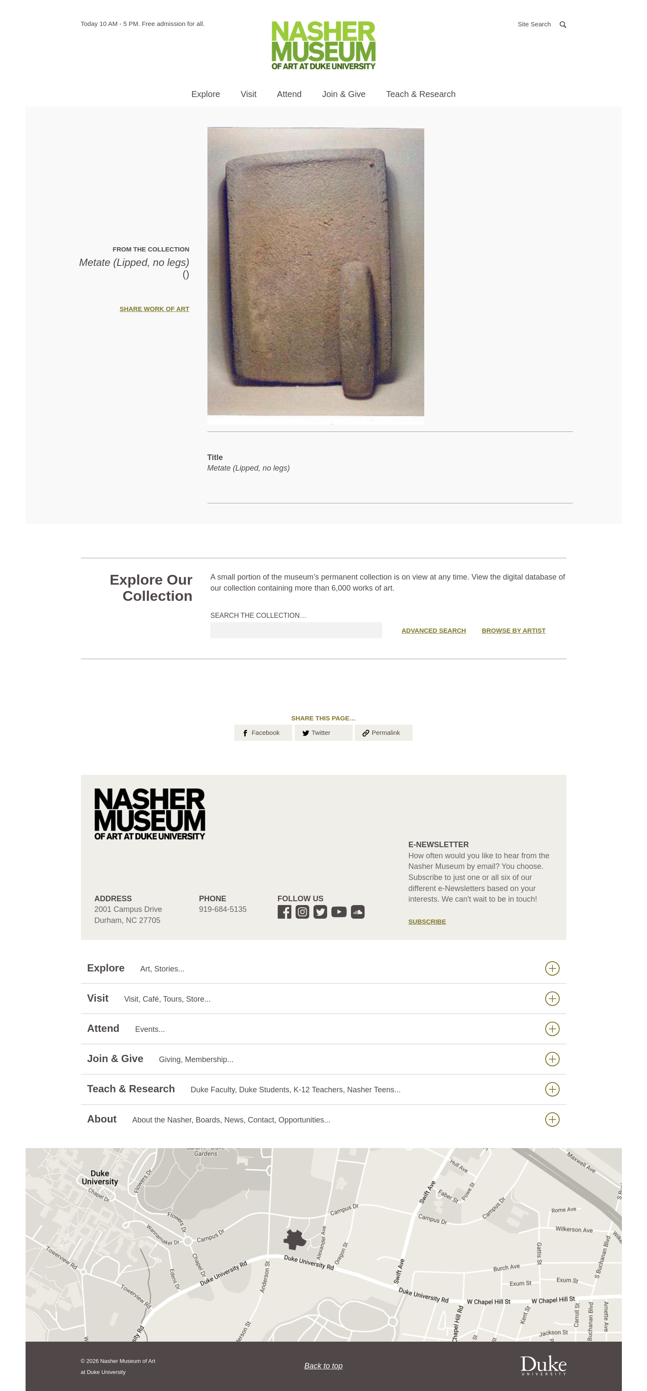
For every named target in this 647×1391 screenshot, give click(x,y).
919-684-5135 (223, 909)
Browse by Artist (514, 630)
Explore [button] (205, 94)
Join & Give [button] (343, 94)
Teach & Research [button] (420, 94)
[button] (542, 23)
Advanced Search (434, 630)
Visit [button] (248, 94)
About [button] (323, 1119)
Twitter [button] (316, 732)
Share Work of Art (155, 308)
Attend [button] (289, 94)
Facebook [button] (260, 732)
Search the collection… (258, 615)
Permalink (380, 732)
